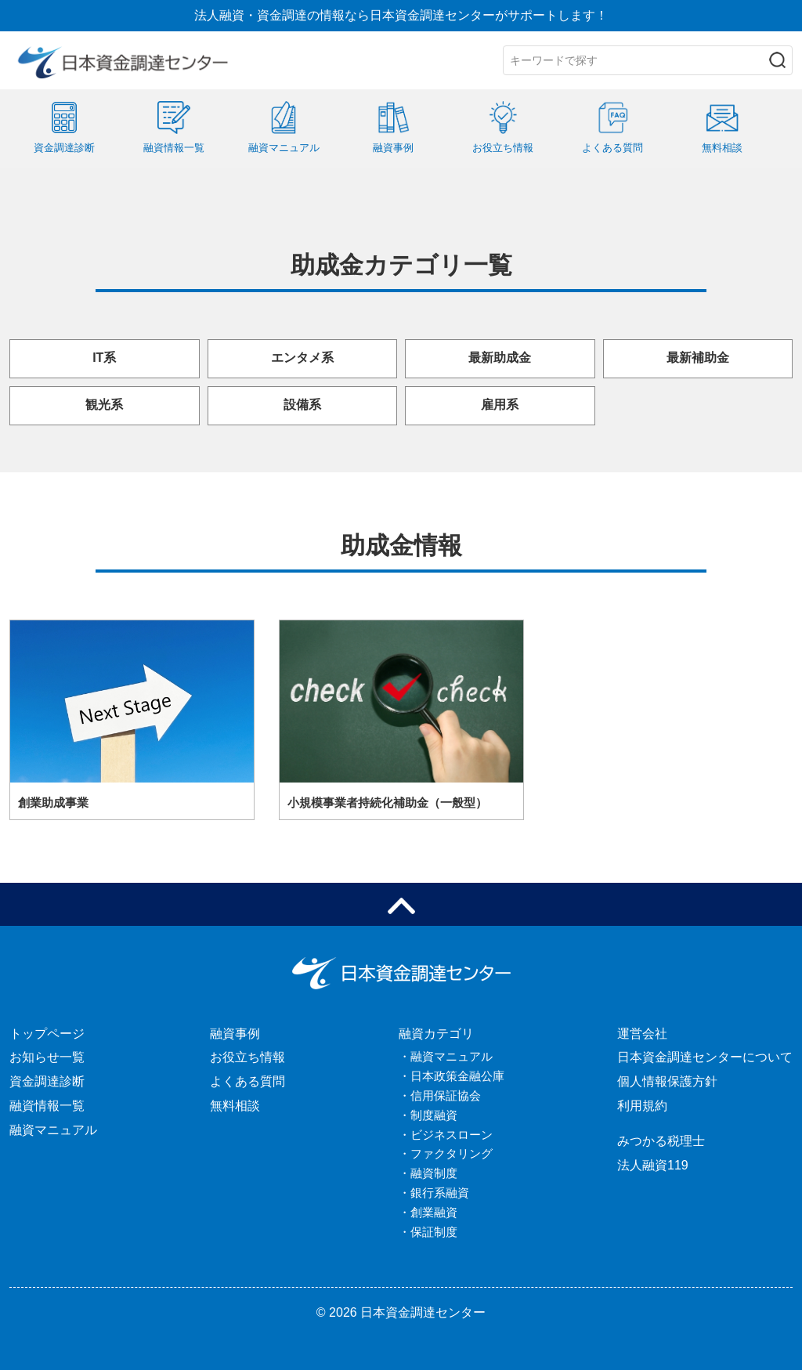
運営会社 (642, 1033)
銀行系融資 (439, 1192)
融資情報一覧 (47, 1105)
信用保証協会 (445, 1095)
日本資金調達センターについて (705, 1057)
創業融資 (433, 1212)
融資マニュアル (53, 1130)
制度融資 (433, 1115)
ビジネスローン (451, 1134)
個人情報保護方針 (667, 1081)
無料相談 (235, 1105)
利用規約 (642, 1105)
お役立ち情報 (247, 1057)
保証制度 (433, 1231)
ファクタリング (451, 1153)
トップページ (47, 1033)
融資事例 (235, 1033)
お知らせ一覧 (47, 1057)
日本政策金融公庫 (457, 1076)
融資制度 (433, 1173)
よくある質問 (247, 1081)
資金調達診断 (47, 1081)
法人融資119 (652, 1165)
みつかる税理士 (661, 1141)
